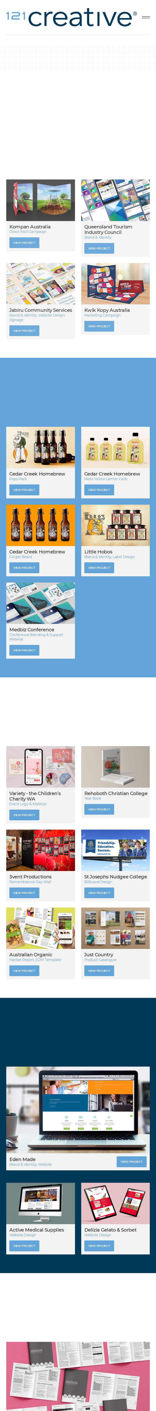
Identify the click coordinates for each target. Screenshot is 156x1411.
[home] (72, 17)
